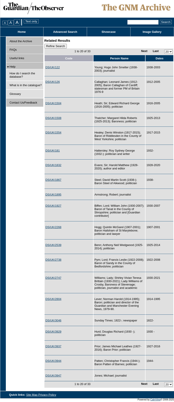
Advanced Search (65, 31)
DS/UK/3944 (53, 360)
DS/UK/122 (53, 67)
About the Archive (21, 41)
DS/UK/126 (53, 81)
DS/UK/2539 (53, 245)
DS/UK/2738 (53, 259)
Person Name (119, 58)
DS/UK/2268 (53, 227)
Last (156, 51)
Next (144, 51)
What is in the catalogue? (26, 85)
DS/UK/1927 (53, 205)
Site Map (32, 394)
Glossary (15, 94)
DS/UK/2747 (53, 277)
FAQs (13, 49)
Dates (159, 58)
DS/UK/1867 (53, 179)
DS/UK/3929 (53, 331)
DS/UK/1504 (53, 103)
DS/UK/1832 (53, 165)
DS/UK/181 (53, 150)
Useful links (17, 58)
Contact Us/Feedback (23, 102)
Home (22, 31)
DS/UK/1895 (53, 194)
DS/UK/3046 (53, 320)
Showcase (109, 31)
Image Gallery (152, 31)
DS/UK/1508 (53, 118)
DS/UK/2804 (53, 299)
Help (12, 66)
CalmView (155, 399)
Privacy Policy (47, 394)
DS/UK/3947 (53, 375)
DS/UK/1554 (53, 132)
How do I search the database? (22, 75)
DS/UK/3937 (53, 346)
